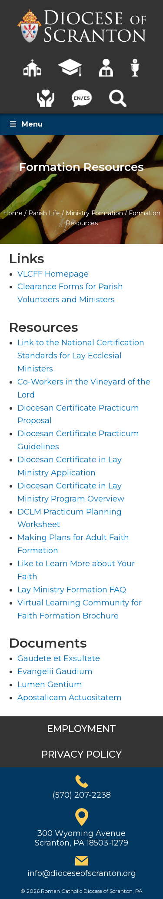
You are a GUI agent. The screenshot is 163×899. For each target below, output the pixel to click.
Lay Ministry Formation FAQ (71, 590)
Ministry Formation (94, 213)
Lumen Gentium (49, 684)
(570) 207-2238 (82, 795)
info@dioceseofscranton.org (81, 873)
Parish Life (44, 213)
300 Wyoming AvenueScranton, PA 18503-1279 (81, 838)
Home (13, 213)
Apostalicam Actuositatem (69, 697)
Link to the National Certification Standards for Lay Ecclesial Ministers (80, 356)
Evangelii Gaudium (55, 671)
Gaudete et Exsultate (58, 658)
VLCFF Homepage (53, 274)
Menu (26, 124)
